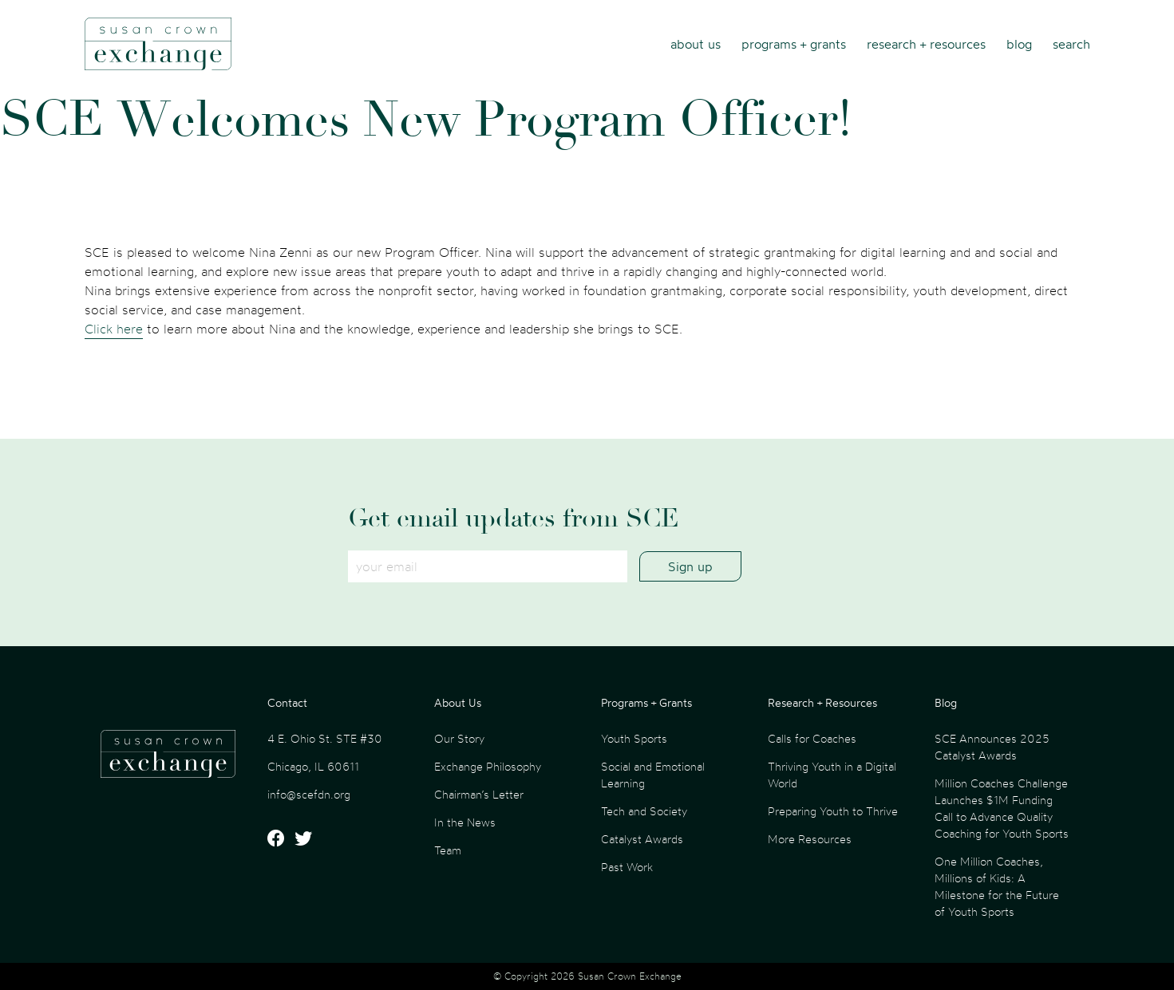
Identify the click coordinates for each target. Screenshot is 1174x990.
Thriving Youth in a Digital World (832, 774)
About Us (695, 44)
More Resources (810, 839)
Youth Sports (634, 738)
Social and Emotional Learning (653, 774)
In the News (465, 822)
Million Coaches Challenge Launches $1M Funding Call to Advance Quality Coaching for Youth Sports (1002, 808)
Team (447, 850)
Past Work (627, 867)
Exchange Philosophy (487, 766)
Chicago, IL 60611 (313, 766)
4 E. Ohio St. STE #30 (324, 738)
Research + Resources (926, 44)
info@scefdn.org (308, 794)
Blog (1019, 44)
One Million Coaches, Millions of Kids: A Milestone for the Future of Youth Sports (997, 886)
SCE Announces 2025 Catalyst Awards (992, 747)
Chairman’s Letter (479, 794)
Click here (114, 329)
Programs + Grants (793, 44)
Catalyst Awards (642, 839)
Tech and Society (644, 811)
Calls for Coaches (812, 738)
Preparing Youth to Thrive (833, 811)
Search (1071, 44)
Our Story (459, 738)
